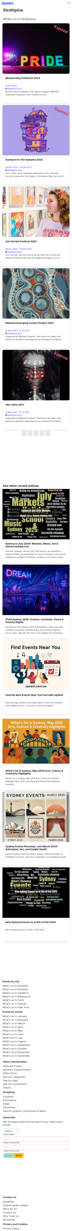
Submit (8, 1155)
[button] (68, 3)
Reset (18, 1155)
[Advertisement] (37, 459)
